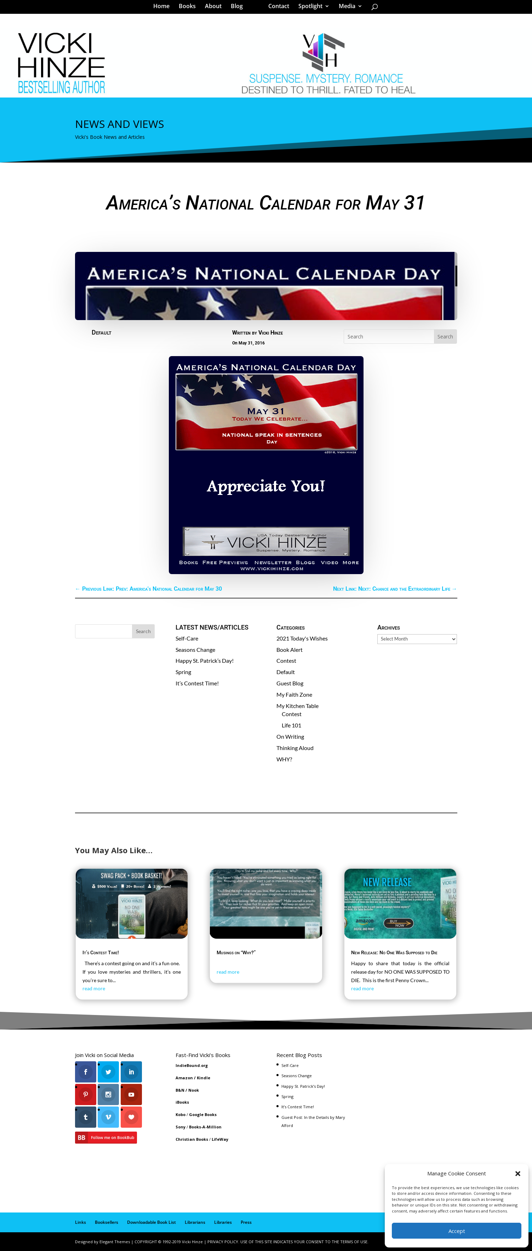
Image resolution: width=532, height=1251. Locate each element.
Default (101, 332)
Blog (239, 8)
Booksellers (106, 1222)
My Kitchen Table (297, 705)
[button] (517, 1173)
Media (344, 8)
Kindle (203, 1077)
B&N (180, 1090)
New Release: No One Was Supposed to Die (394, 952)
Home (164, 8)
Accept (456, 1230)
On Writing (290, 736)
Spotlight (308, 8)
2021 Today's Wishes (302, 638)
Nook (193, 1090)
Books (189, 8)
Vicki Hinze (270, 332)
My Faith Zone (294, 694)
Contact (276, 8)
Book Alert (289, 649)
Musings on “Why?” (236, 952)
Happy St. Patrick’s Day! (205, 660)
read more (93, 988)
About (215, 8)
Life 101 (291, 725)
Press (246, 1222)
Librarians (195, 1222)
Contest (286, 660)
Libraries (223, 1222)
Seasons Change (195, 649)
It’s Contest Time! (197, 683)
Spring (183, 671)
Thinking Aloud (295, 747)
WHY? (284, 759)
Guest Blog (289, 683)
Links (80, 1222)
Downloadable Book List (151, 1222)
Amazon (184, 1077)
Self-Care (187, 638)
